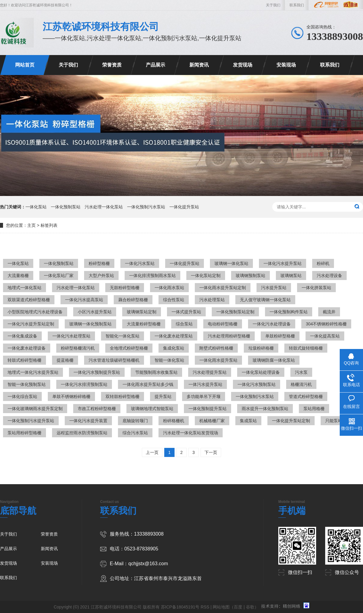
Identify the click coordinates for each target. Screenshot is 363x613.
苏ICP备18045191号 (180, 607)
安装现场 (286, 64)
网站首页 (24, 64)
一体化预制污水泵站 (146, 206)
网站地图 (221, 607)
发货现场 (242, 64)
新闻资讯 (199, 64)
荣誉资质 (112, 64)
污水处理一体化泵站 (104, 206)
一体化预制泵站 (65, 206)
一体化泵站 (36, 206)
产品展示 (155, 64)
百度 (238, 607)
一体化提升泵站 (184, 206)
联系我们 (296, 5)
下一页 (210, 452)
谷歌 (250, 607)
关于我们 (273, 5)
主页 (31, 225)
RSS (205, 607)
